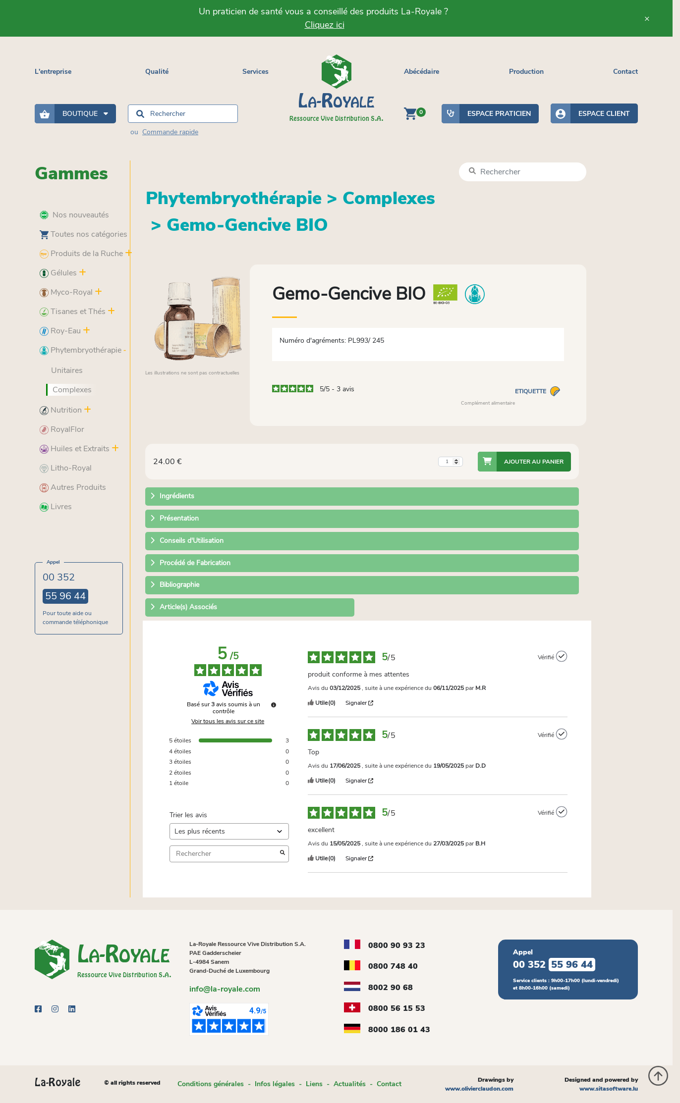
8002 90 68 (390, 987)
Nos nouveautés (74, 215)
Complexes (72, 389)
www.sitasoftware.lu (608, 1089)
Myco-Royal (66, 292)
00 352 (65, 587)
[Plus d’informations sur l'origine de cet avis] (561, 656)
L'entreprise (53, 71)
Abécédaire (421, 71)
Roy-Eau (60, 330)
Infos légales (275, 1084)
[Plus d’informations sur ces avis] (274, 705)
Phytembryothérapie (80, 350)
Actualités (350, 1084)
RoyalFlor (62, 429)
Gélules (58, 272)
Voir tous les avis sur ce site (227, 721)
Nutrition (61, 410)
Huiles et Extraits (75, 448)
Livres (56, 506)
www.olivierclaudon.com (479, 1089)
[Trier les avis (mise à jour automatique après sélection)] (229, 831)
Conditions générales (210, 1084)
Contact (625, 71)
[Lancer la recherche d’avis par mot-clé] (282, 853)
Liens (314, 1084)
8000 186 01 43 (399, 1029)
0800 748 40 (393, 966)
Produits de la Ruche (81, 253)
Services (255, 71)
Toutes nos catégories (83, 234)
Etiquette (537, 391)
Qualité (157, 71)
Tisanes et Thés (73, 311)
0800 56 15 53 (396, 1008)
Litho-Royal (66, 468)
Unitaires (67, 370)
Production (526, 71)
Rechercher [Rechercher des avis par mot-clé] (224, 853)
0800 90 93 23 (396, 945)
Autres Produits (73, 487)
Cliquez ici (324, 25)
